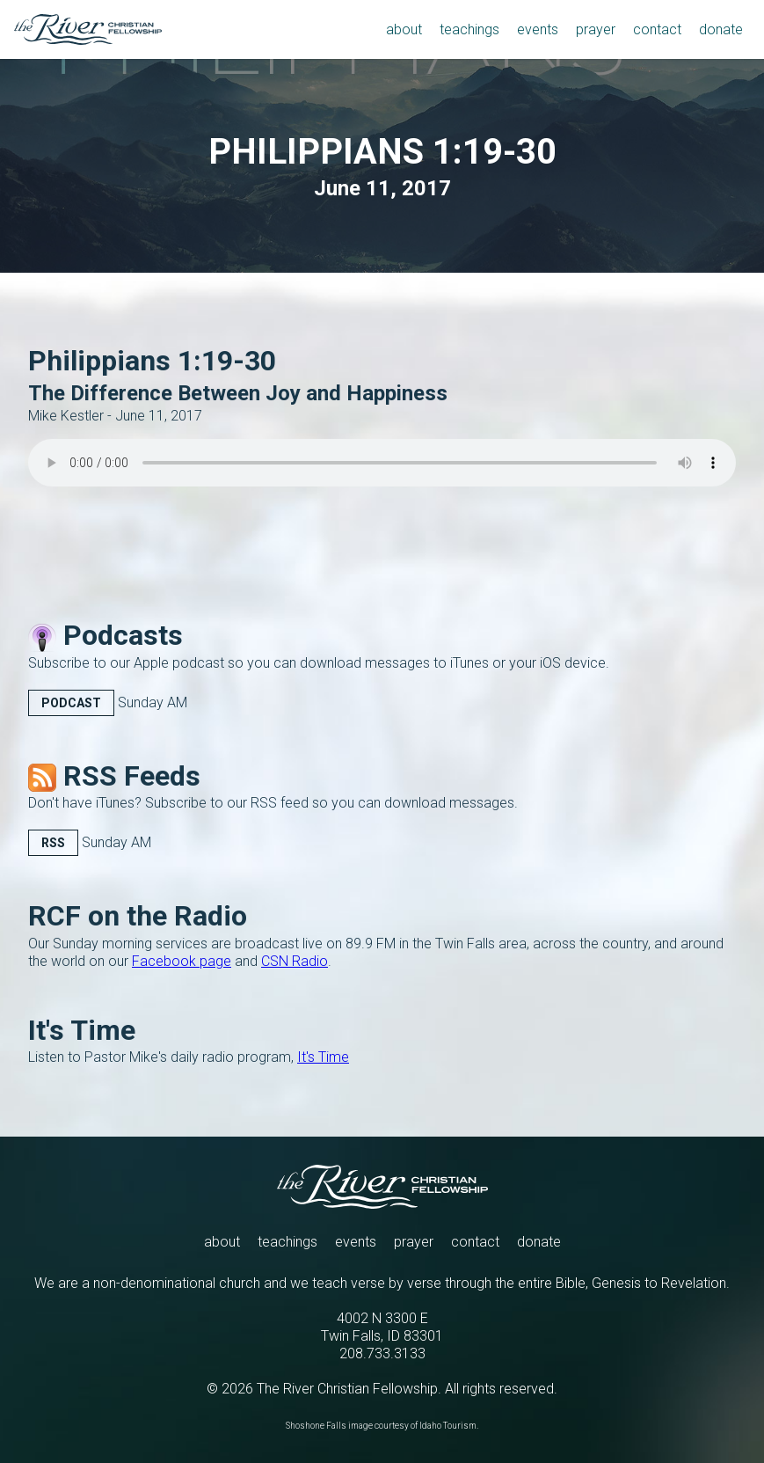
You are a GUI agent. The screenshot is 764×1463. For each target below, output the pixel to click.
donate (539, 1241)
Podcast (71, 703)
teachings (287, 1241)
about (222, 1241)
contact (475, 1241)
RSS (53, 843)
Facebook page (181, 961)
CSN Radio (294, 961)
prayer (413, 1241)
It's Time (323, 1057)
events (355, 1241)
